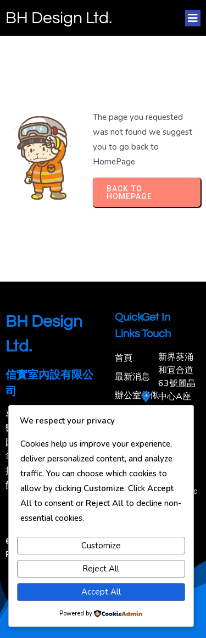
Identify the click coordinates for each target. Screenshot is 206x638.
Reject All (100, 568)
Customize (101, 545)
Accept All (101, 591)
